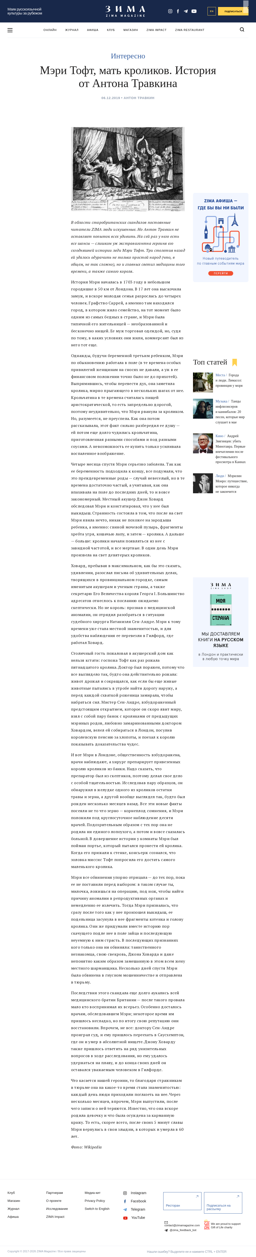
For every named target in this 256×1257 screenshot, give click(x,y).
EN (212, 11)
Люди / (221, 476)
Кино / (221, 436)
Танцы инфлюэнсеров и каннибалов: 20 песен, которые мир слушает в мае (230, 411)
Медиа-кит (92, 1193)
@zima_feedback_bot (180, 1230)
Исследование (57, 1209)
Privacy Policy (95, 1201)
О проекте (53, 1201)
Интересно (128, 56)
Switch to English (97, 1209)
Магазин (131, 29)
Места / (222, 375)
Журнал (71, 29)
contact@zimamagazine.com (182, 1223)
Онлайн (50, 29)
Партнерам (54, 1193)
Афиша (92, 29)
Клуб (111, 29)
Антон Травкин (139, 98)
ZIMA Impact (156, 29)
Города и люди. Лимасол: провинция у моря (229, 380)
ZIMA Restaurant (189, 29)
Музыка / (223, 401)
